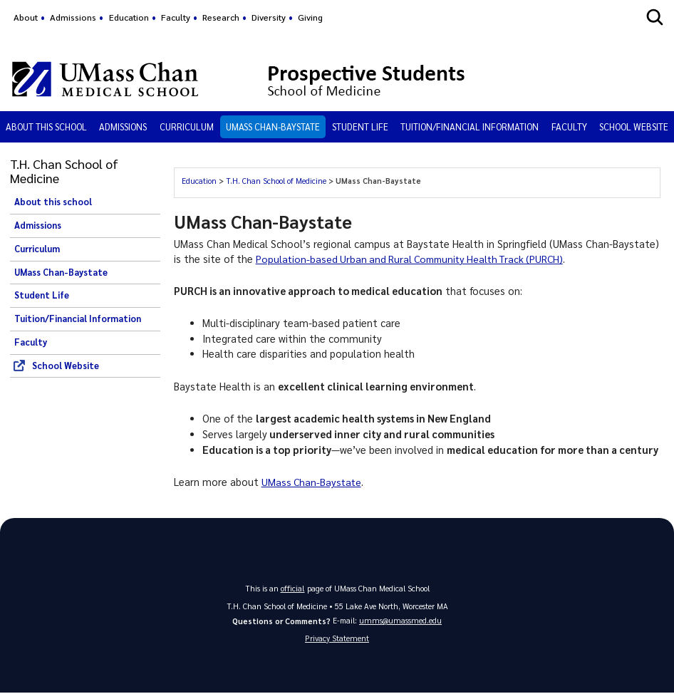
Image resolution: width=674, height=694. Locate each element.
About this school (46, 126)
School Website (633, 126)
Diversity (269, 17)
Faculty (175, 17)
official (292, 587)
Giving (310, 17)
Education (129, 17)
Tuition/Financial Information (469, 126)
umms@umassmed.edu (400, 619)
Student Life (360, 126)
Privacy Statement (337, 638)
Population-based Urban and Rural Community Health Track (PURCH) (416, 258)
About (26, 17)
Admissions (73, 17)
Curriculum (187, 126)
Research (220, 17)
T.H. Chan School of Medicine (276, 180)
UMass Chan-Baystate (273, 126)
